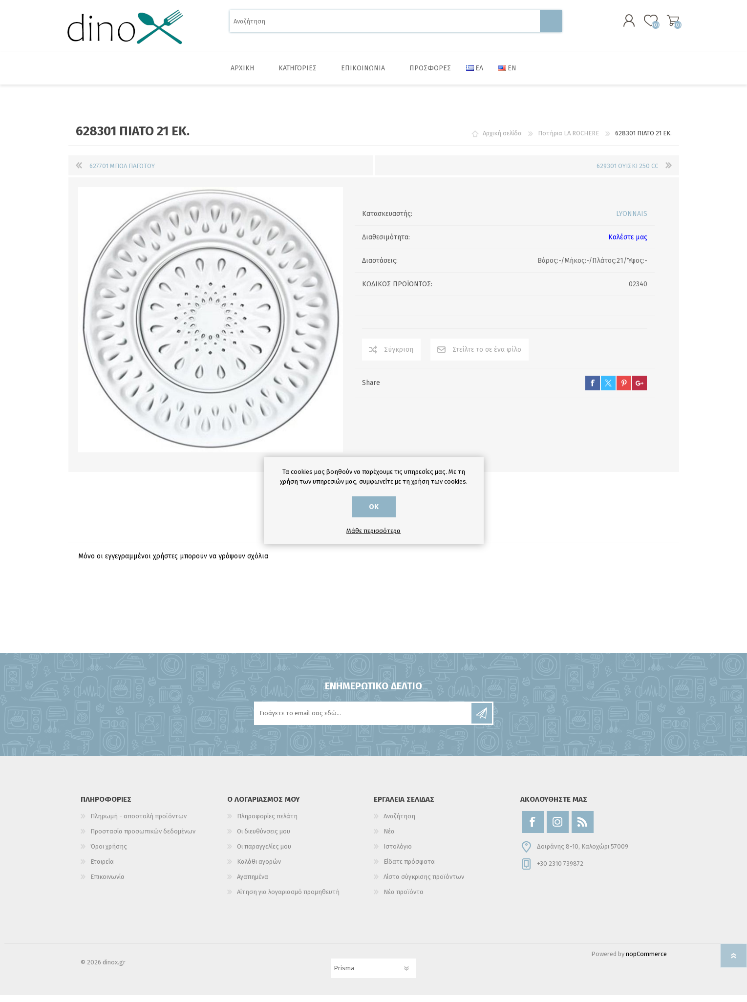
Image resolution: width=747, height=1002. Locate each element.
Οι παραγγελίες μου (264, 853)
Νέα (389, 838)
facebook (592, 390)
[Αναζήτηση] (385, 25)
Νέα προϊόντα (404, 898)
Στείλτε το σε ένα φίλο (486, 356)
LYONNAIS (631, 220)
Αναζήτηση (551, 25)
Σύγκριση (398, 356)
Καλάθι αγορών (668, 24)
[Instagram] (558, 829)
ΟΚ (374, 507)
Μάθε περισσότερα (373, 530)
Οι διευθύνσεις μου (263, 838)
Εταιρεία (102, 868)
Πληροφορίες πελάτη (267, 823)
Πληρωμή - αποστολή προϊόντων (138, 823)
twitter (608, 390)
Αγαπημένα (252, 883)
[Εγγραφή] (363, 720)
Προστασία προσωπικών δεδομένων (142, 838)
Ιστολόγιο (398, 853)
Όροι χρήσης (108, 853)
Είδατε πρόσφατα (409, 868)
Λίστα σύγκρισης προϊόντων (424, 883)
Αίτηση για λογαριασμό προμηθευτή (288, 898)
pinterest (624, 390)
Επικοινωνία (107, 883)
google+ (639, 390)
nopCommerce (646, 960)
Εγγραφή (481, 720)
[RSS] (583, 829)
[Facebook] (533, 829)
